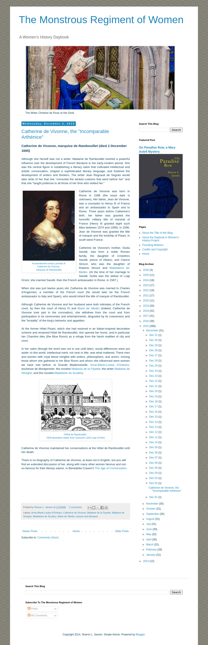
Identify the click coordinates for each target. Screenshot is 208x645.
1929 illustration (54, 437)
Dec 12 (153, 432)
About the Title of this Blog (157, 232)
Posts (33, 608)
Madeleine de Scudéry (68, 373)
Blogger (140, 634)
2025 (146, 275)
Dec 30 (153, 340)
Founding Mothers (152, 245)
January (151, 554)
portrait (59, 263)
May (149, 534)
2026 (146, 269)
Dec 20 (153, 391)
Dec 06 (153, 462)
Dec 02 (153, 483)
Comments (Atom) (48, 537)
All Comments (37, 615)
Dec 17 (153, 406)
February (151, 549)
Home (76, 531)
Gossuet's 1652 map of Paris (90, 437)
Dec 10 (153, 442)
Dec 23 (153, 375)
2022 (146, 290)
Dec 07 (153, 457)
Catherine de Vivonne (74, 512)
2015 (146, 326)
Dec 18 (153, 401)
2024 (146, 280)
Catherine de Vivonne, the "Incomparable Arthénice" (165, 489)
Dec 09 (153, 447)
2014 (146, 561)
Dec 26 (153, 360)
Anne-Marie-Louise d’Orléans (109, 365)
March (150, 544)
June (149, 529)
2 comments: (76, 507)
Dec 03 (153, 478)
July (149, 524)
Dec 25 (153, 365)
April (149, 539)
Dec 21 (153, 386)
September (153, 513)
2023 (146, 285)
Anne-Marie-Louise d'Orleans (46, 512)
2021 (146, 295)
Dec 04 (153, 472)
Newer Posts (30, 531)
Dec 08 (153, 452)
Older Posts (122, 531)
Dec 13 (153, 427)
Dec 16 (153, 411)
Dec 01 (153, 497)
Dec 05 (153, 467)
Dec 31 (153, 335)
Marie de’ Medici (89, 308)
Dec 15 (153, 416)
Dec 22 (153, 380)
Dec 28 (153, 350)
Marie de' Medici (66, 516)
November (152, 503)
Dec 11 (153, 437)
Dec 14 (153, 422)
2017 (146, 315)
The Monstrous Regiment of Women (101, 19)
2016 (146, 321)
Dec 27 (153, 355)
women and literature (87, 516)
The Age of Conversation (110, 468)
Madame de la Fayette (85, 368)
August (150, 518)
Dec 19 (153, 396)
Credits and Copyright (155, 249)
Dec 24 (153, 370)
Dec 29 (153, 345)
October (151, 508)
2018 (146, 310)
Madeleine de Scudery (44, 516)
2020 (146, 300)
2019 (146, 305)
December (152, 330)
